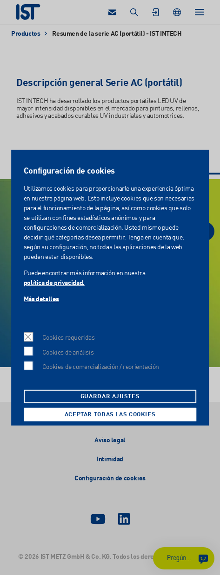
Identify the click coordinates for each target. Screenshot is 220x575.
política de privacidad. (54, 282)
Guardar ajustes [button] (110, 397)
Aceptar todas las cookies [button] (110, 415)
